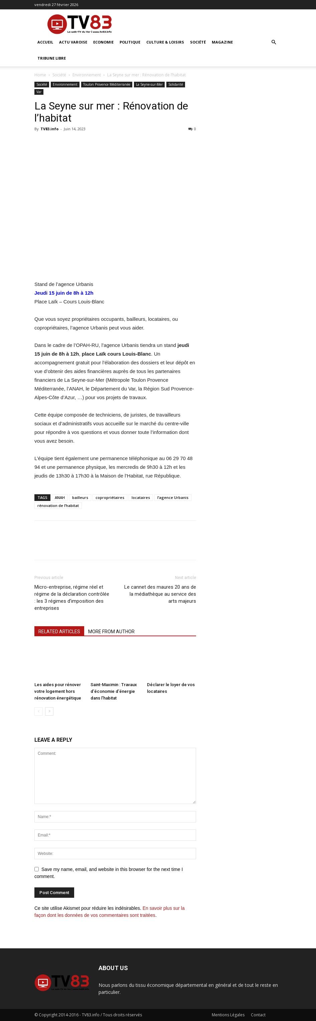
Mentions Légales (228, 1015)
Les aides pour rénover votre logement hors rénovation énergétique (57, 691)
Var (38, 91)
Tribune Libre (51, 58)
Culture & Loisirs (165, 42)
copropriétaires (110, 497)
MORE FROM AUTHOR (111, 631)
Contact (258, 1015)
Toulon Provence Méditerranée (106, 84)
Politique (130, 42)
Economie (103, 42)
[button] (274, 42)
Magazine (222, 42)
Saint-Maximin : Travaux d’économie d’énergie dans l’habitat (114, 691)
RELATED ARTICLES (59, 631)
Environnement (86, 75)
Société (198, 42)
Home (40, 75)
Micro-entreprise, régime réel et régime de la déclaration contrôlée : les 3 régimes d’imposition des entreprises (71, 597)
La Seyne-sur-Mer (149, 84)
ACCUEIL (45, 42)
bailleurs (80, 497)
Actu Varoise (73, 42)
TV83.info (49, 128)
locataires (141, 497)
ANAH (60, 497)
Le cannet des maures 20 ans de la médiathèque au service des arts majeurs (160, 594)
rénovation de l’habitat (58, 505)
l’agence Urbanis (172, 497)
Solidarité (175, 84)
